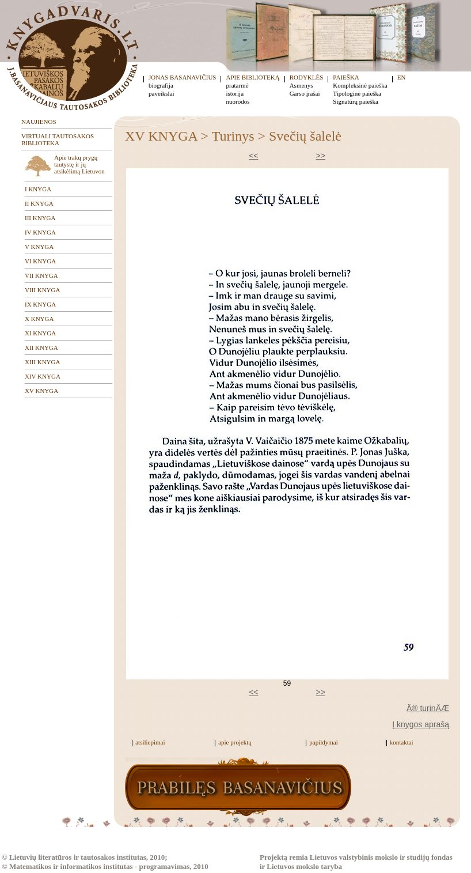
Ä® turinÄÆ (428, 708)
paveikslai (161, 93)
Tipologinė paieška (357, 93)
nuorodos (237, 101)
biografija (161, 85)
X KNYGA (39, 318)
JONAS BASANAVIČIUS (182, 77)
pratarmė (237, 85)
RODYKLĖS (307, 77)
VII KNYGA (41, 275)
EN (401, 77)
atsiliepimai (150, 742)
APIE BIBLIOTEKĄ (252, 77)
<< (253, 155)
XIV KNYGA (42, 376)
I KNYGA (38, 189)
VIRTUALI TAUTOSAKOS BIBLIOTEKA (57, 139)
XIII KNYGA (42, 361)
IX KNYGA (40, 304)
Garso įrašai (305, 93)
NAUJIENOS (38, 121)
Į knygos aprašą (420, 724)
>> (320, 155)
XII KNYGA (41, 347)
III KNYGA (40, 217)
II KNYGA (39, 203)
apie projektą (234, 742)
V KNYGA (39, 246)
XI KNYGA (40, 333)
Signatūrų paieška (355, 101)
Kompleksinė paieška (360, 85)
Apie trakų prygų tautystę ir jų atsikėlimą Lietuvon (79, 164)
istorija (235, 93)
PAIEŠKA (346, 77)
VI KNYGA (40, 261)
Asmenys (301, 85)
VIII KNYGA (42, 289)
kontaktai (401, 742)
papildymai (323, 742)
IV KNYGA (40, 232)
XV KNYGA (41, 390)
